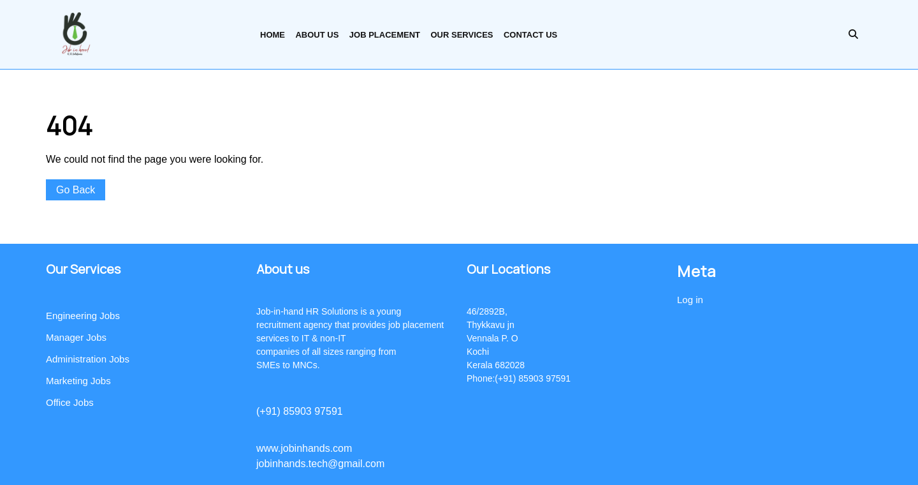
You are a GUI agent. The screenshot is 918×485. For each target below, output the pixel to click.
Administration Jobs (87, 359)
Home (272, 35)
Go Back (80, 191)
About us (317, 35)
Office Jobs (70, 402)
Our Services (461, 35)
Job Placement (384, 35)
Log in (690, 299)
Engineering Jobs (83, 315)
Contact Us (530, 35)
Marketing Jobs (78, 380)
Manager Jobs (76, 337)
